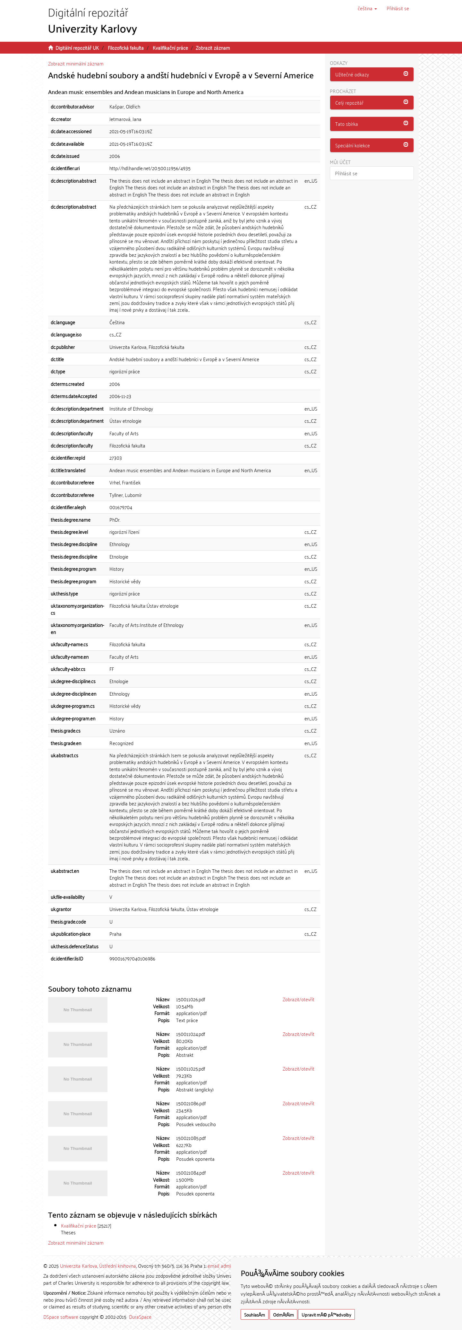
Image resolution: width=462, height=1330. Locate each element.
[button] (367, 8)
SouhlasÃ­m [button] (254, 1314)
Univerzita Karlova (78, 1265)
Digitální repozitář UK (77, 47)
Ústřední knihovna (117, 1265)
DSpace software (60, 1316)
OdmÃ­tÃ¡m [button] (283, 1314)
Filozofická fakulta (126, 47)
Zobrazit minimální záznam (76, 63)
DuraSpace (140, 1316)
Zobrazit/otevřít (298, 999)
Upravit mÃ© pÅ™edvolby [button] (326, 1314)
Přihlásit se (346, 173)
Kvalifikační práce (170, 47)
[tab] (372, 74)
